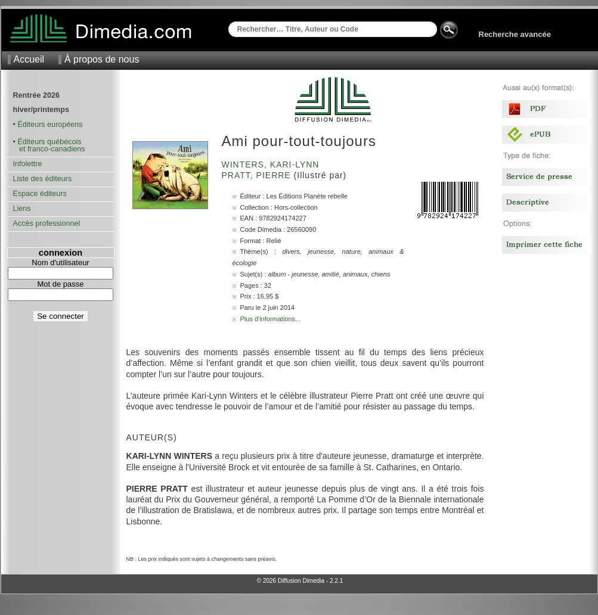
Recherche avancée (515, 34)
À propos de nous (101, 59)
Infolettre (27, 164)
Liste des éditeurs (42, 179)
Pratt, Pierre (258, 175)
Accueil (29, 59)
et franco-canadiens (49, 149)
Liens (22, 208)
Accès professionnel (46, 223)
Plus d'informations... (270, 318)
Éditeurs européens (49, 124)
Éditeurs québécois (49, 142)
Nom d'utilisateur (60, 262)
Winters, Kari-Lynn (272, 164)
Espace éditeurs (40, 194)
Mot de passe (60, 283)
